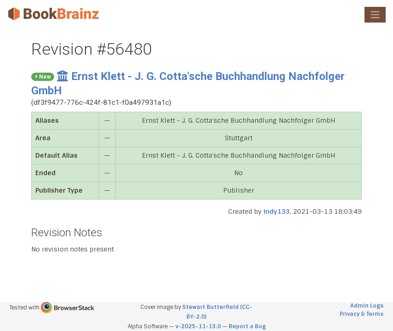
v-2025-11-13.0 (198, 326)
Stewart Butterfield (210, 307)
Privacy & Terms (361, 314)
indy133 (277, 211)
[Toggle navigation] (375, 15)
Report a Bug (247, 326)
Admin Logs (366, 305)
